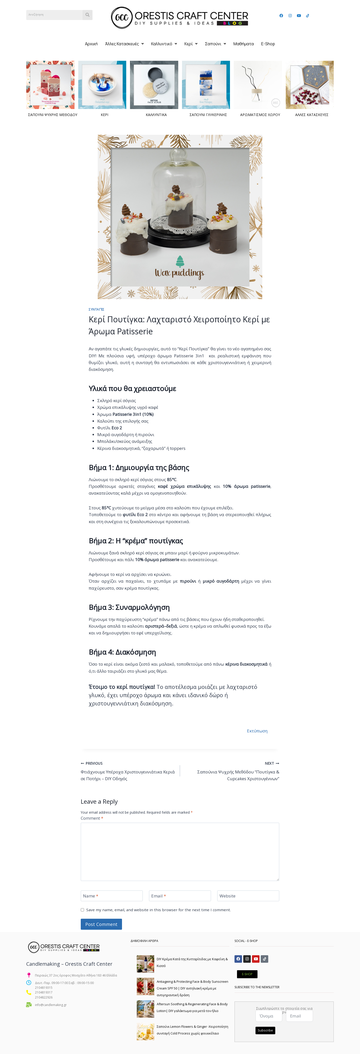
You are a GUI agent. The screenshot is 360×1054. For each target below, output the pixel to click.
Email (158, 896)
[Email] (180, 895)
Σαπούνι (215, 44)
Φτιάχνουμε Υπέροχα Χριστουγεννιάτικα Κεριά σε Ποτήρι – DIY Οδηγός (128, 771)
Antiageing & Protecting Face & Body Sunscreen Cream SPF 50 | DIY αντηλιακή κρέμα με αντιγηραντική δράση (192, 988)
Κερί (191, 44)
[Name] (112, 895)
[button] (125, 44)
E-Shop (268, 44)
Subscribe (265, 1030)
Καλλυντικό (164, 44)
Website (228, 896)
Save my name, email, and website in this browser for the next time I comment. (158, 909)
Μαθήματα (244, 44)
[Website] (248, 895)
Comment (92, 818)
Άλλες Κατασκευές (124, 44)
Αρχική (91, 44)
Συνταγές (96, 309)
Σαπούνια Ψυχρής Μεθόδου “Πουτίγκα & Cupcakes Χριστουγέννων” (231, 771)
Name (90, 896)
